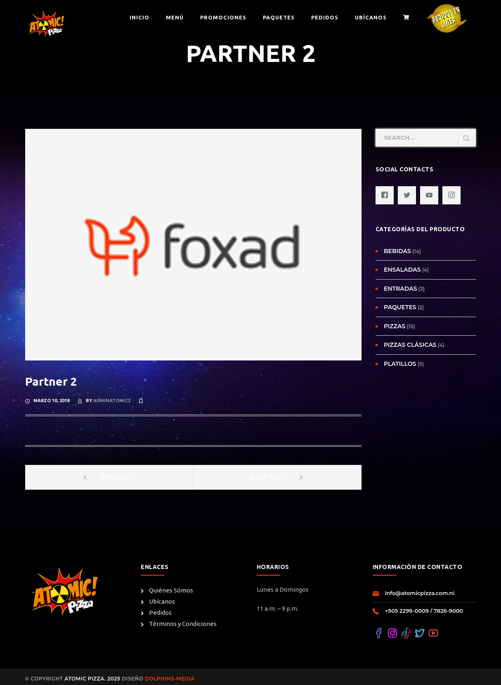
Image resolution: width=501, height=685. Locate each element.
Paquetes (400, 307)
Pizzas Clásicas (410, 344)
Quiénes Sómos (167, 590)
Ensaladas (402, 269)
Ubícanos (158, 601)
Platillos (400, 363)
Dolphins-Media (168, 679)
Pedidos (156, 612)
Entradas (400, 288)
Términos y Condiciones (179, 624)
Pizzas (394, 326)
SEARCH (466, 138)
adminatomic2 (111, 400)
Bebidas (397, 251)
